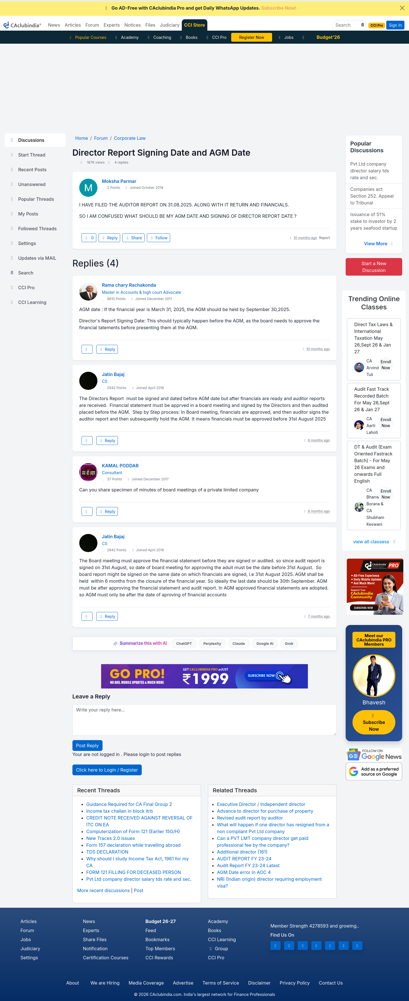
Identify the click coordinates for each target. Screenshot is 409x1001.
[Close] (402, 8)
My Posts (23, 214)
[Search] (347, 25)
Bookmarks (157, 939)
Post (138, 890)
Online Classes (374, 303)
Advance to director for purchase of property (265, 811)
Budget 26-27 (160, 921)
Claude (239, 643)
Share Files (95, 939)
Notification (95, 948)
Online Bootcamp (252, 37)
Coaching (158, 37)
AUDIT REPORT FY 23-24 (244, 858)
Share (133, 237)
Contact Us (331, 983)
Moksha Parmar (119, 181)
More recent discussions (103, 890)
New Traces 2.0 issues (110, 838)
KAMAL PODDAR (120, 465)
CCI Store (194, 25)
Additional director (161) (242, 852)
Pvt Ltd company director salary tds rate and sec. (139, 879)
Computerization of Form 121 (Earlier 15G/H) (133, 831)
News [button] (54, 25)
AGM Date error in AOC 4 (244, 872)
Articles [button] (73, 25)
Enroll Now (386, 364)
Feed (150, 930)
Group (218, 948)
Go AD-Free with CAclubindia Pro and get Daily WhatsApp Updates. (200, 8)
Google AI (265, 643)
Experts (91, 930)
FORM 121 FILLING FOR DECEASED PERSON (133, 872)
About (72, 983)
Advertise (183, 983)
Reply (109, 237)
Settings (22, 243)
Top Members (160, 948)
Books (188, 37)
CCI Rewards (159, 957)
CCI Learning (27, 302)
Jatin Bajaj (113, 374)
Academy (126, 37)
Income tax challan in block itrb (119, 811)
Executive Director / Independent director (261, 804)
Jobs (285, 37)
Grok (289, 643)
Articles (28, 921)
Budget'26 (328, 37)
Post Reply (87, 745)
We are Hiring (104, 983)
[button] (362, 24)
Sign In (395, 25)
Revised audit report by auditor (250, 818)
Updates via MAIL (32, 258)
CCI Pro (215, 37)
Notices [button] (132, 25)
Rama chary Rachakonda (129, 285)
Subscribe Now (374, 722)
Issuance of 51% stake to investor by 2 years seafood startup (373, 221)
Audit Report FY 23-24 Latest (248, 865)
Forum (27, 930)
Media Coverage (146, 983)
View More (379, 243)
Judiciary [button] (170, 25)
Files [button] (150, 25)
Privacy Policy (295, 983)
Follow (158, 237)
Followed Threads (33, 228)
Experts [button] (112, 25)
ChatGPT (184, 643)
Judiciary (30, 948)
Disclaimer (259, 983)
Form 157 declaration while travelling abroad (133, 845)
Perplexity (212, 643)
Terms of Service (221, 983)
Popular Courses (87, 37)
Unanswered (27, 184)
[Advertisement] (204, 86)
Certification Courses (105, 957)
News (89, 921)
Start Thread (27, 155)
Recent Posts (28, 169)
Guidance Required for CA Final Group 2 (129, 804)
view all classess (375, 541)
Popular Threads (31, 199)
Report (324, 238)
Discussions (26, 140)
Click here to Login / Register (107, 770)
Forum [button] (92, 25)
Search (21, 273)
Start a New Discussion (374, 267)
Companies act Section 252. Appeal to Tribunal (371, 196)
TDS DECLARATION (107, 852)
